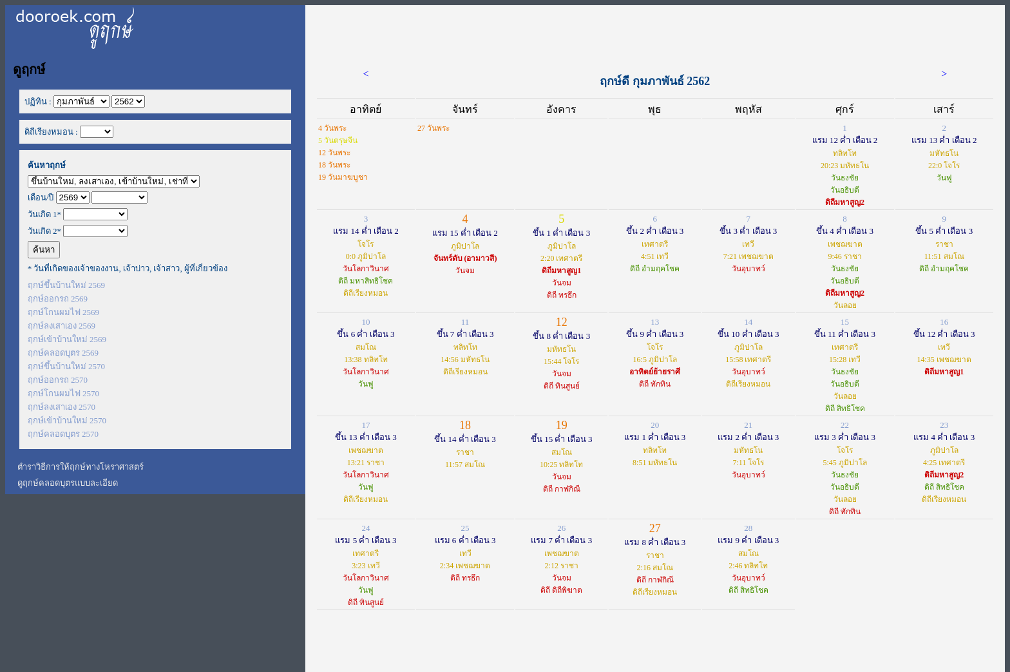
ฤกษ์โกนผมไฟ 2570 (63, 393)
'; (114, 181)
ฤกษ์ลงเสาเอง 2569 (61, 326)
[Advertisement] (655, 34)
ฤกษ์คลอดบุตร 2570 (63, 434)
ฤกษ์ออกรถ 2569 (58, 298)
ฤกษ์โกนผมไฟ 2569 (63, 312)
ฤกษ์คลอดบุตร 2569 (63, 353)
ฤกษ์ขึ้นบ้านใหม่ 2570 (66, 366)
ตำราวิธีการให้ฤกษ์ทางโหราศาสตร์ (80, 467)
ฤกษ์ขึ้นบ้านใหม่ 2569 (66, 285)
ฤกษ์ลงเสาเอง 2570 (61, 407)
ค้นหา (44, 249)
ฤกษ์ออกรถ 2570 (58, 380)
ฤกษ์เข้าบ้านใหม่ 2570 (67, 420)
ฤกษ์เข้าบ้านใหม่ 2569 (67, 339)
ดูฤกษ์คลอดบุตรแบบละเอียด (67, 483)
